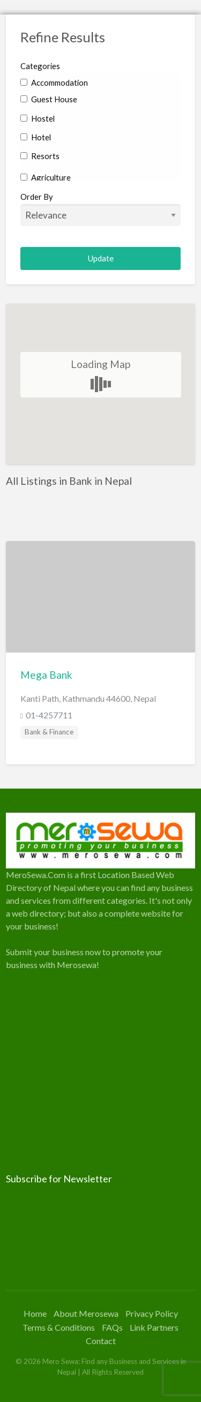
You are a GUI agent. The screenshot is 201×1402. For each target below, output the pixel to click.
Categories (40, 66)
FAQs (112, 1327)
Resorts (39, 156)
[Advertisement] (100, 1071)
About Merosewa (86, 1313)
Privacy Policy (151, 1313)
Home (35, 1313)
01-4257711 (49, 715)
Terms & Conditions (59, 1327)
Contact (101, 1341)
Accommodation (54, 82)
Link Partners (154, 1327)
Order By (100, 209)
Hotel (35, 137)
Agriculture (45, 177)
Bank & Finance (49, 732)
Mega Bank (46, 675)
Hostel (37, 118)
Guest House (48, 99)
